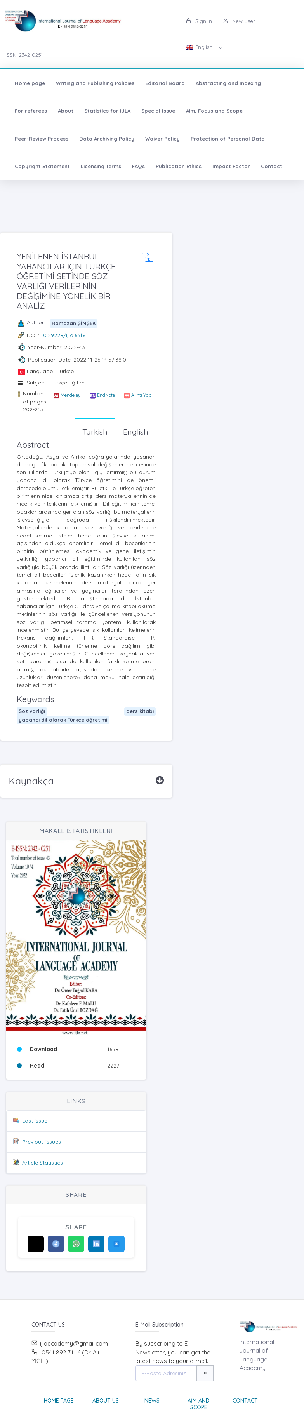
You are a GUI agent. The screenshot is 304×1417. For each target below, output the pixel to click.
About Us (105, 1400)
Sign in (199, 21)
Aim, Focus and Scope (214, 111)
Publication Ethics (179, 166)
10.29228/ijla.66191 (64, 335)
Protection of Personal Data (228, 139)
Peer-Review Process (41, 139)
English (200, 47)
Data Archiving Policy (106, 139)
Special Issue (158, 111)
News (152, 1400)
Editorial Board (165, 83)
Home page (30, 83)
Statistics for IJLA (107, 111)
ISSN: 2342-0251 (24, 55)
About (65, 111)
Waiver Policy (162, 139)
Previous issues (41, 1141)
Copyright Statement (42, 166)
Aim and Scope (199, 1404)
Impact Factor (231, 166)
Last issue (34, 1120)
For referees (31, 111)
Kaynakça (31, 781)
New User (239, 21)
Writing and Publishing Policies (95, 83)
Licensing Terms (101, 166)
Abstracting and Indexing (228, 83)
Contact (271, 166)
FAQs (138, 166)
